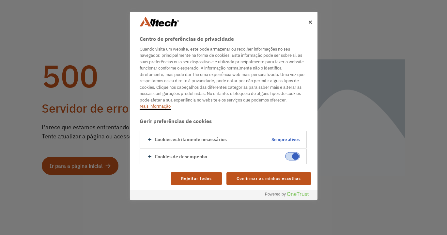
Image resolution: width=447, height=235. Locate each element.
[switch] (292, 156)
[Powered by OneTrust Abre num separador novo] (289, 196)
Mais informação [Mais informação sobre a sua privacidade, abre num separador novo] (155, 106)
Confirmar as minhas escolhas (269, 178)
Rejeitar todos (196, 178)
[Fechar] (310, 22)
